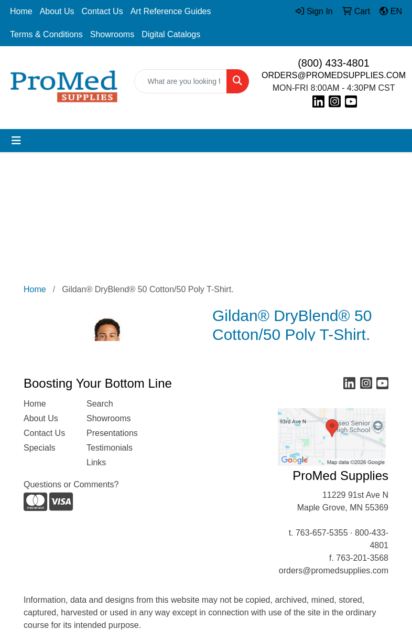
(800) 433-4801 (334, 63)
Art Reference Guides (171, 11)
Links (96, 462)
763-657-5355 (322, 532)
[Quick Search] (180, 81)
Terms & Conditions (46, 34)
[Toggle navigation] (16, 140)
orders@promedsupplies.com (333, 570)
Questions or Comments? (71, 484)
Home (21, 11)
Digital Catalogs (171, 34)
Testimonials (109, 447)
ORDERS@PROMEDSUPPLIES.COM (334, 75)
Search (99, 403)
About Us (57, 11)
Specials (39, 447)
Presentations (111, 433)
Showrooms (112, 34)
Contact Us (102, 11)
